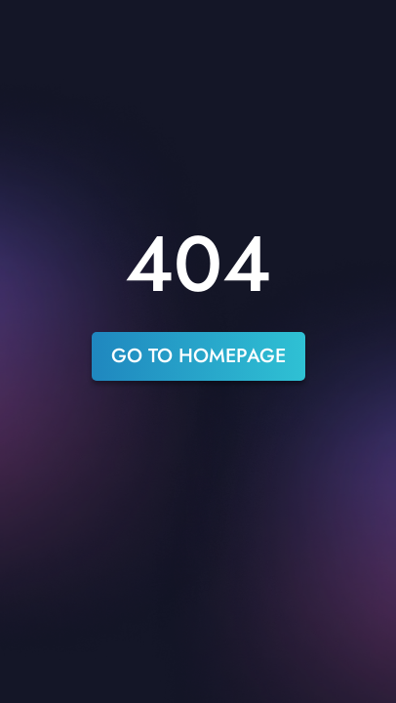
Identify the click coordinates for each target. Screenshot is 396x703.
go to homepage (198, 356)
